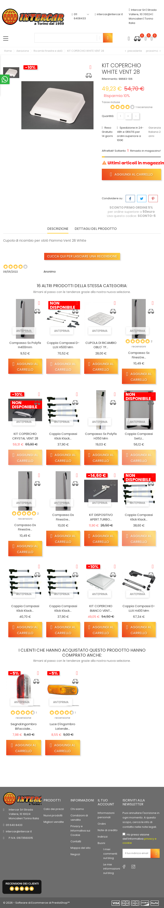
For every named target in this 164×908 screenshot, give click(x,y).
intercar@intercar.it (109, 16)
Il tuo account (106, 802)
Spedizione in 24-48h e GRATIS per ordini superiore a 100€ (130, 134)
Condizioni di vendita (79, 817)
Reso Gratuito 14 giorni (107, 132)
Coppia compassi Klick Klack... (63, 436)
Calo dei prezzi (54, 809)
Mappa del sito (80, 848)
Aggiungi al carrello (131, 174)
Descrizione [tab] (57, 229)
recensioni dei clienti (22, 883)
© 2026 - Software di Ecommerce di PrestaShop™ (36, 903)
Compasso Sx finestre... (138, 355)
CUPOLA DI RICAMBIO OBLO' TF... (101, 345)
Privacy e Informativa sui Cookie (80, 830)
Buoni (101, 843)
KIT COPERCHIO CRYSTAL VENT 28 (25, 436)
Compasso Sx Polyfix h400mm (25, 345)
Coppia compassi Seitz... (139, 436)
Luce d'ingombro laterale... (62, 726)
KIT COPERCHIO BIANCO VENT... (100, 608)
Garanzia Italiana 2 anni (154, 132)
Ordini (102, 824)
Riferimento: (110, 79)
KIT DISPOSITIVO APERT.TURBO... (101, 517)
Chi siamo (77, 809)
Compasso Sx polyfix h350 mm (101, 436)
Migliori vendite (54, 822)
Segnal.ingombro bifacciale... (24, 726)
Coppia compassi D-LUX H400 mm (139, 608)
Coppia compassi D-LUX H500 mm (63, 345)
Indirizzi (103, 837)
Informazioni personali (106, 815)
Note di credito (108, 830)
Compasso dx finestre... (25, 527)
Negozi (75, 854)
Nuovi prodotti (53, 815)
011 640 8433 (14, 825)
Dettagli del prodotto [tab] (96, 229)
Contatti (75, 841)
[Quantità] (120, 116)
